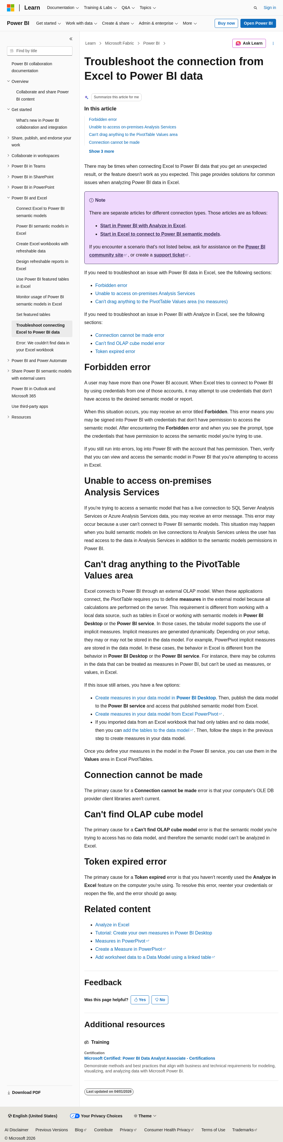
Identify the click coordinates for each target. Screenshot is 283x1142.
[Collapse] (71, 39)
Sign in (270, 7)
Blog (79, 1130)
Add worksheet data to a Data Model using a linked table (153, 957)
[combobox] (39, 51)
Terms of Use (213, 1130)
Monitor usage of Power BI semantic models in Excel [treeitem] (40, 300)
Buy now (226, 23)
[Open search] (255, 8)
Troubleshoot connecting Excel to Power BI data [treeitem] (40, 329)
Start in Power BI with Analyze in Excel (142, 225)
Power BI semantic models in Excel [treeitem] (42, 230)
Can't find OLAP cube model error (130, 343)
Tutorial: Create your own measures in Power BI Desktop (153, 932)
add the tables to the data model (156, 730)
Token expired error (115, 351)
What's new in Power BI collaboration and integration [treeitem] (41, 124)
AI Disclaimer (16, 1130)
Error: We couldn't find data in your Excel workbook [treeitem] (43, 346)
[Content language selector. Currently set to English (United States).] (33, 1116)
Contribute (103, 1130)
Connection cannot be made (114, 142)
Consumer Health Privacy (167, 1130)
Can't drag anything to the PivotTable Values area (133, 134)
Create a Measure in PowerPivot (128, 949)
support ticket (169, 254)
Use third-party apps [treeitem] (30, 406)
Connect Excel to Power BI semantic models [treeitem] (40, 212)
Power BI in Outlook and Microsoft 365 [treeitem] (33, 392)
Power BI (151, 43)
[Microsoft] (10, 8)
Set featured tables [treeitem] (33, 314)
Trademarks (243, 1130)
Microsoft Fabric (119, 43)
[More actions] (273, 43)
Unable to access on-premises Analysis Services (132, 127)
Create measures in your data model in (155, 697)
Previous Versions (51, 1130)
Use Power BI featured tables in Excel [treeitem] (42, 283)
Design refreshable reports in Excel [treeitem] (42, 265)
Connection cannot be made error (129, 335)
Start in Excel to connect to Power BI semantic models (160, 234)
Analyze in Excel (112, 924)
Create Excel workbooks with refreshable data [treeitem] (42, 247)
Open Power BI (258, 23)
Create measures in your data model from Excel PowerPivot (156, 714)
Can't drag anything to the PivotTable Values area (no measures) (161, 301)
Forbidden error (103, 119)
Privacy (126, 1130)
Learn (90, 43)
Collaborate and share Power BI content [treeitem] (42, 95)
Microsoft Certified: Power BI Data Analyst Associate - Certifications (149, 1058)
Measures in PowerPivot (120, 941)
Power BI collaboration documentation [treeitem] (32, 67)
